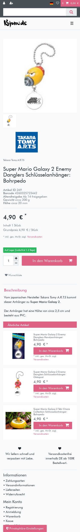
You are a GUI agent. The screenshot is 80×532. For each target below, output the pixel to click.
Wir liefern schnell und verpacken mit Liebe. (20, 456)
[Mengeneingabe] (8, 261)
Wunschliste (13, 275)
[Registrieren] (11, 3)
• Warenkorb (11, 516)
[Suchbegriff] (34, 12)
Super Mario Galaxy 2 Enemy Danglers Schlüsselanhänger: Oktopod (49, 374)
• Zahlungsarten (14, 480)
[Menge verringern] (16, 263)
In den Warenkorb (52, 260)
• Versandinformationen (19, 485)
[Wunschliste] (58, 3)
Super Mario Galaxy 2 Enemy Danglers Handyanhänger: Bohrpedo (49, 337)
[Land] (51, 3)
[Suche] (71, 12)
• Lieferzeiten (11, 489)
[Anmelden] (4, 3)
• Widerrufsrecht (14, 494)
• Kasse (8, 521)
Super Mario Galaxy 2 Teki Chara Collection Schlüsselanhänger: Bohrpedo (51, 412)
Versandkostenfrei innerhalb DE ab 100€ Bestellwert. (60, 458)
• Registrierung (13, 507)
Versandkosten (34, 236)
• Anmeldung (12, 512)
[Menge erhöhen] (16, 258)
